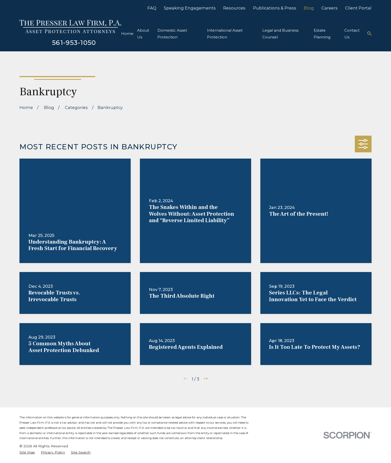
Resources (234, 7)
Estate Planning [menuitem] (322, 33)
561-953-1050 (74, 42)
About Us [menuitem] (143, 33)
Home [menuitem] (127, 33)
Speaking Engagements (190, 7)
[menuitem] (27, 452)
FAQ (151, 7)
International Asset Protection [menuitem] (225, 33)
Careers (329, 7)
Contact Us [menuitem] (352, 33)
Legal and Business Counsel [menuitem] (280, 33)
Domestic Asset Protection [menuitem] (172, 33)
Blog (309, 7)
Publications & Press (274, 7)
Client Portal (358, 7)
